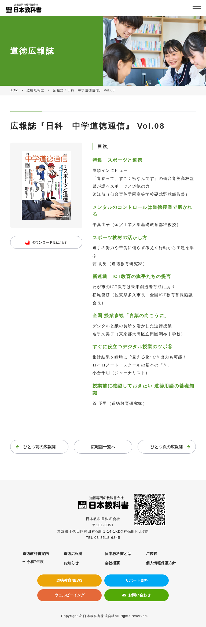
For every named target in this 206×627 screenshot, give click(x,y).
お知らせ (71, 563)
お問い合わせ (139, 595)
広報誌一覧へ (103, 447)
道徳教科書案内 (36, 553)
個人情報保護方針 (161, 563)
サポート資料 (136, 580)
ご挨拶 (151, 553)
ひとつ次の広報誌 (166, 447)
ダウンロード (50, 243)
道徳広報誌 (35, 90)
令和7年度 (35, 561)
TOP (14, 90)
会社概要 (112, 563)
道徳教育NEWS (69, 580)
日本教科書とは (118, 553)
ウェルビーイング (69, 595)
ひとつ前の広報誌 (39, 447)
